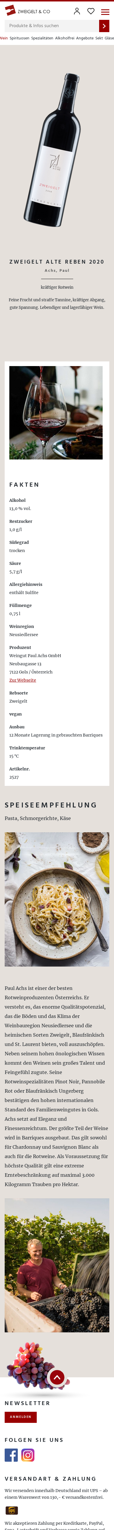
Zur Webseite (22, 680)
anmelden (20, 1417)
